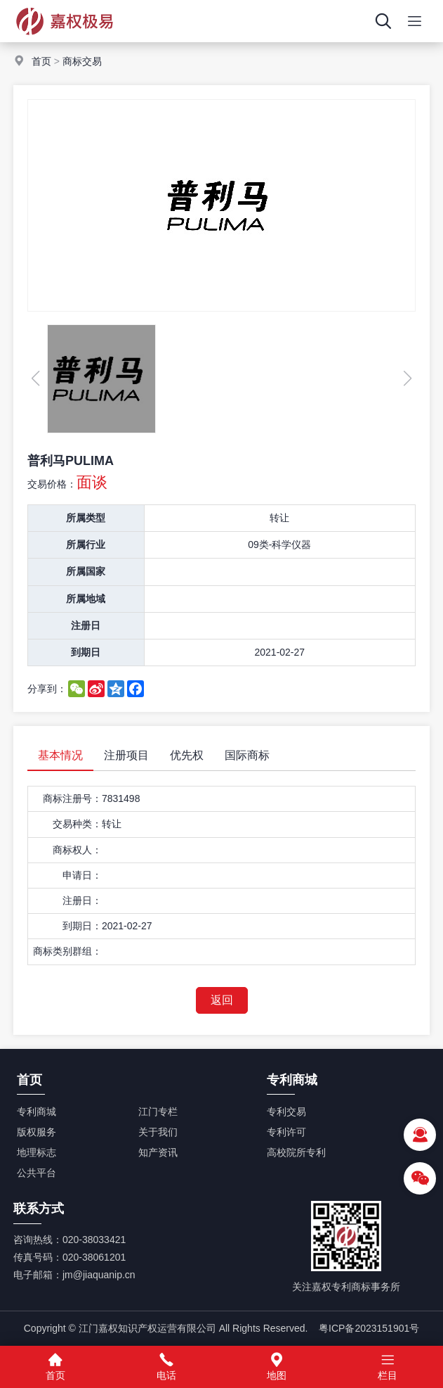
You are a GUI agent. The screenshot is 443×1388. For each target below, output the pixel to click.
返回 (222, 1000)
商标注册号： (72, 798)
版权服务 (36, 1132)
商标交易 (82, 61)
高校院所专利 (296, 1152)
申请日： (82, 875)
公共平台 (36, 1172)
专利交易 (286, 1111)
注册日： (82, 900)
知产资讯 (158, 1152)
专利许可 (286, 1132)
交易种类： (77, 823)
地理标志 (36, 1152)
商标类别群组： (67, 951)
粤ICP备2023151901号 (369, 1328)
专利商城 (36, 1111)
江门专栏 (158, 1111)
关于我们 (158, 1132)
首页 (41, 61)
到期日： (82, 925)
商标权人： (77, 849)
